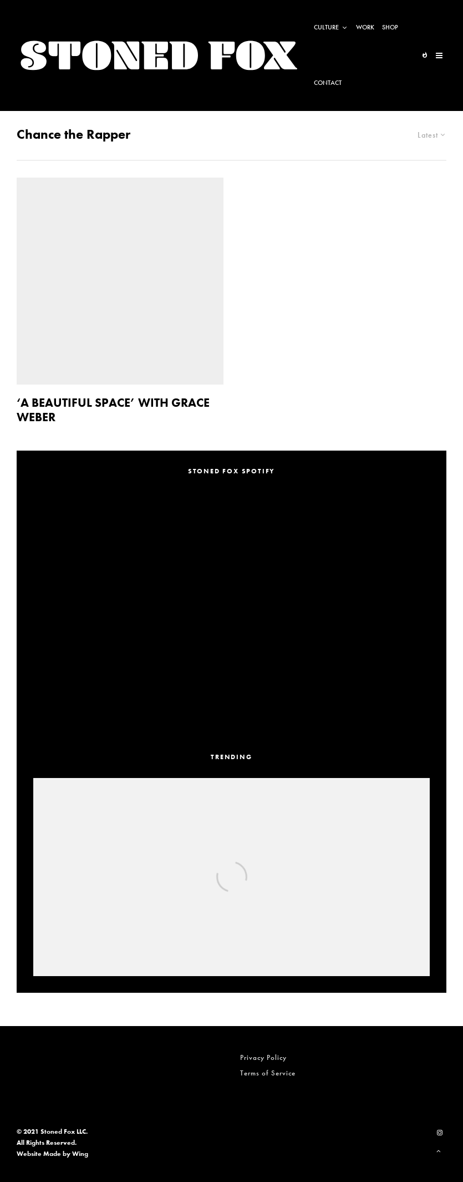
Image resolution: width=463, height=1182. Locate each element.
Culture (326, 27)
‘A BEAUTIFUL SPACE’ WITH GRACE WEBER (113, 410)
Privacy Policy (263, 1057)
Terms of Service (268, 1073)
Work (365, 27)
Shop (390, 27)
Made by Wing (65, 1153)
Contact (328, 82)
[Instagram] (439, 1132)
